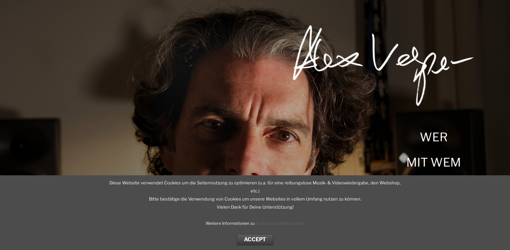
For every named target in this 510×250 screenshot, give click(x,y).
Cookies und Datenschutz (280, 223)
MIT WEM (433, 162)
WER (434, 137)
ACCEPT (255, 239)
